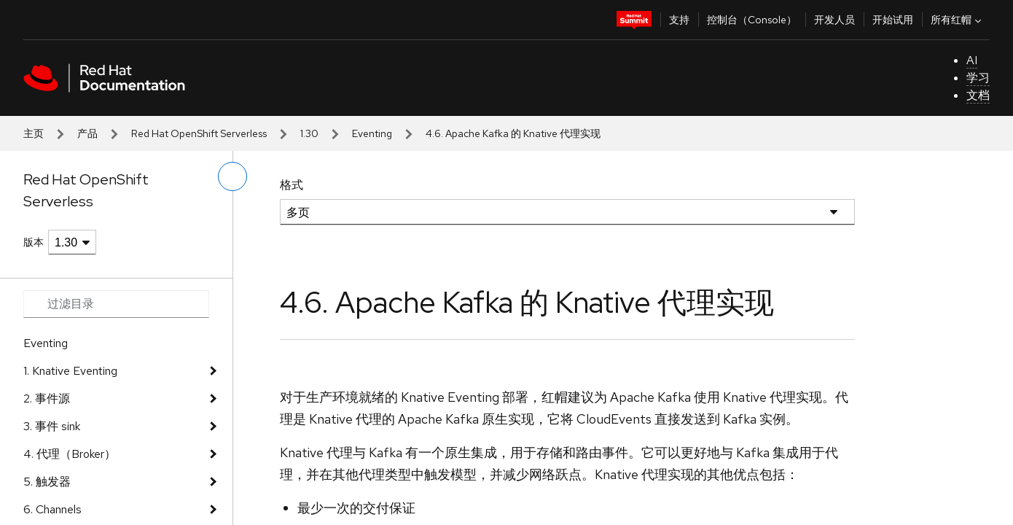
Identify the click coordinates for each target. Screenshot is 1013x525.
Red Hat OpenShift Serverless (199, 133)
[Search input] (116, 304)
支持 (679, 19)
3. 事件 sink (51, 426)
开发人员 (834, 19)
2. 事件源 (46, 398)
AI (971, 60)
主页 (33, 133)
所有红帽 (958, 19)
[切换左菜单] (232, 176)
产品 (87, 133)
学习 (978, 77)
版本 (33, 242)
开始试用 (892, 19)
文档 (978, 95)
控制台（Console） (752, 19)
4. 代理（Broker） (69, 454)
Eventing (372, 133)
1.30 (309, 133)
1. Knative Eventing (70, 370)
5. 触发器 (47, 481)
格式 (291, 184)
